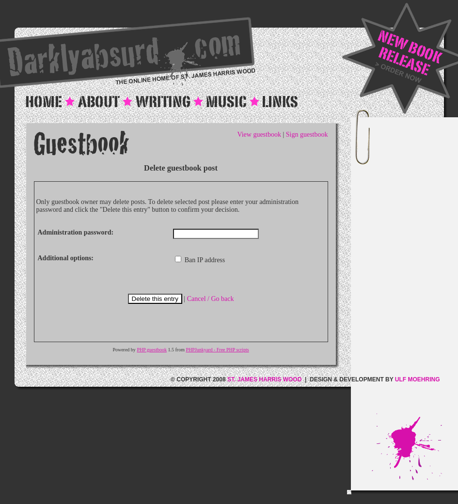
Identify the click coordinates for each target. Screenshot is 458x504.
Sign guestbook (307, 134)
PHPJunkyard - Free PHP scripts (217, 349)
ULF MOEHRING (417, 379)
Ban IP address (200, 260)
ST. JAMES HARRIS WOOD (264, 379)
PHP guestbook (152, 349)
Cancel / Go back (210, 298)
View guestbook (259, 134)
